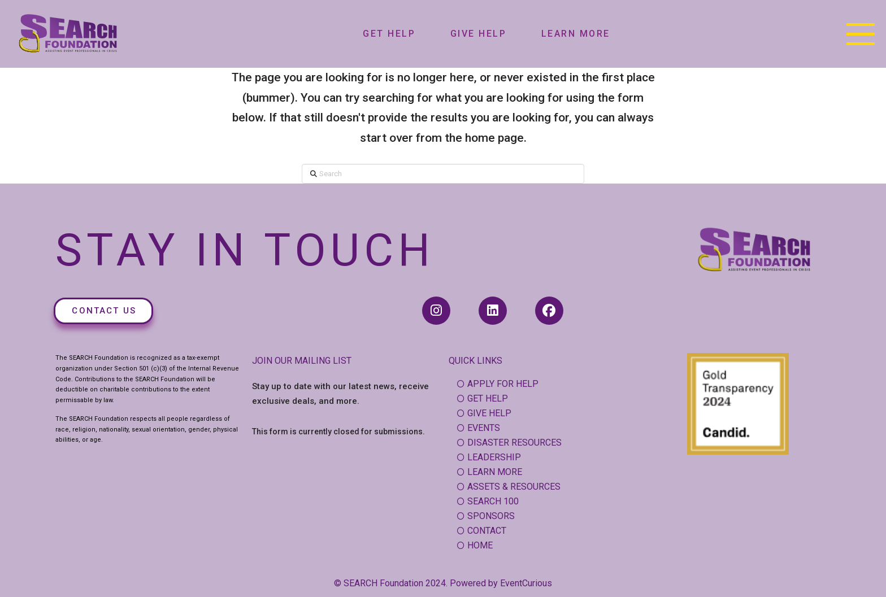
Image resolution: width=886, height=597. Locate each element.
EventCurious (526, 583)
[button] (860, 33)
